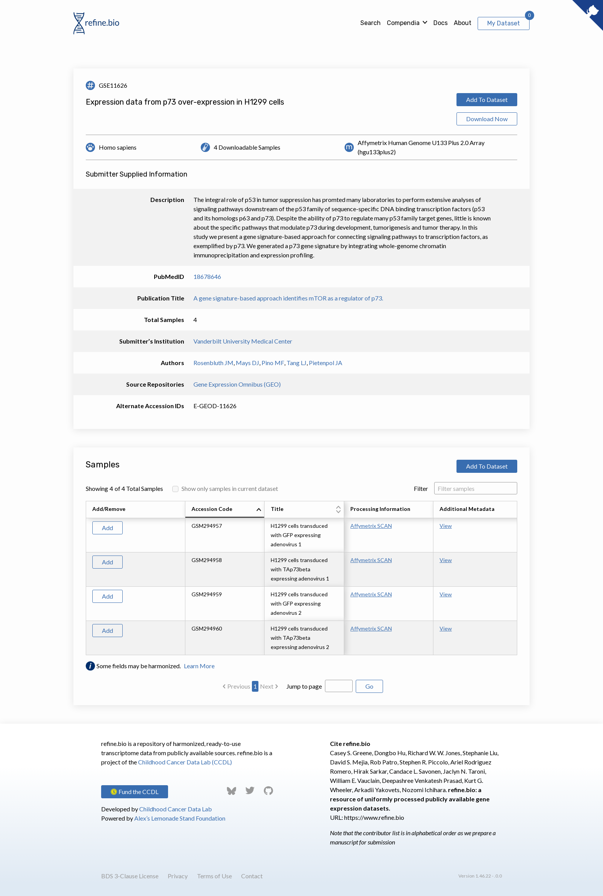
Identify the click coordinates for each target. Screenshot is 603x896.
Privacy (178, 875)
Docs (440, 23)
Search (370, 23)
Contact (252, 875)
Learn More (199, 665)
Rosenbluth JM (213, 362)
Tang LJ (296, 362)
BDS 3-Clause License (129, 875)
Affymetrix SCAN (371, 525)
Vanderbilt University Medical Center (242, 341)
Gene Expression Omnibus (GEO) (237, 384)
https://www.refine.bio (374, 817)
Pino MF (273, 362)
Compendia (403, 23)
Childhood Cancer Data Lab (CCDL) (185, 762)
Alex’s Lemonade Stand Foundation (179, 818)
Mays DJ (247, 362)
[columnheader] (225, 509)
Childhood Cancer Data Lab (175, 809)
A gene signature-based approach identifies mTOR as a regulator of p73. (288, 298)
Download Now (487, 118)
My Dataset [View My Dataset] (503, 23)
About (462, 23)
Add (107, 527)
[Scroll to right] (518, 578)
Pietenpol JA (325, 362)
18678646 (207, 276)
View (446, 525)
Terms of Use (214, 875)
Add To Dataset (487, 99)
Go (369, 686)
